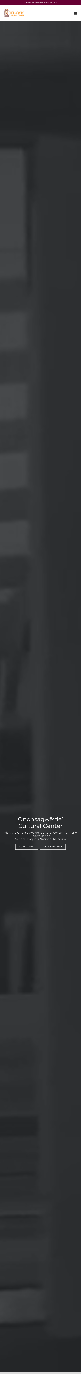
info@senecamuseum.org (47, 2)
